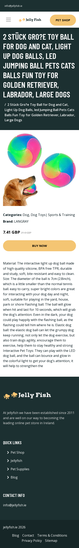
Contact (28, 535)
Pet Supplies (20, 469)
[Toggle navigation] (8, 19)
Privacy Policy (32, 540)
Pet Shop (63, 20)
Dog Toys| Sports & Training (53, 215)
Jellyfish (16, 460)
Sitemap (51, 540)
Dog (26, 215)
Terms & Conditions (52, 535)
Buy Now (39, 246)
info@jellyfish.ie (13, 6)
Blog (14, 477)
